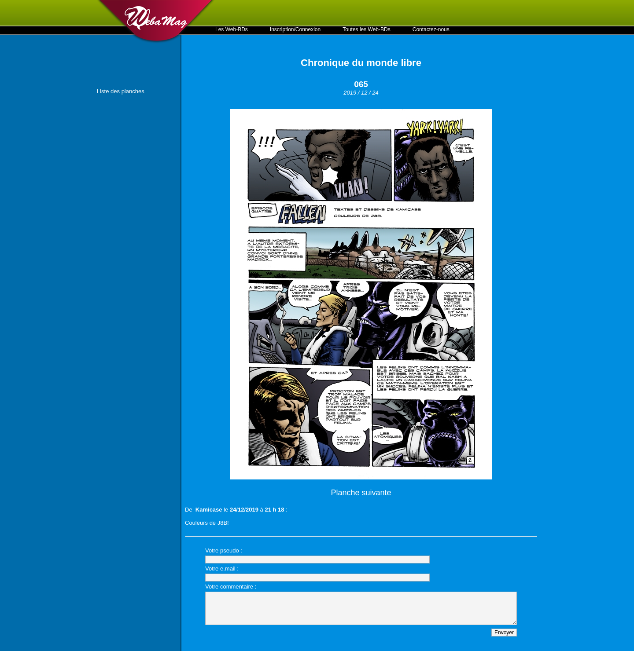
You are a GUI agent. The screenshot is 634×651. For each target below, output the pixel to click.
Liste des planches (120, 91)
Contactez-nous (431, 29)
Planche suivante (361, 492)
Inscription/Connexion (295, 29)
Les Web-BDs (231, 29)
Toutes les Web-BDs (367, 29)
